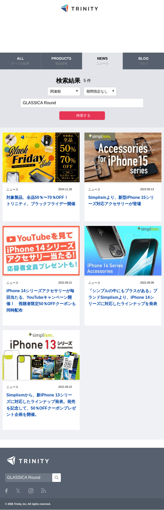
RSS (43, 490)
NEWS (102, 61)
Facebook (6, 490)
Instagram (30, 490)
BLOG (143, 61)
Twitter (18, 490)
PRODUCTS (61, 61)
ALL (20, 61)
